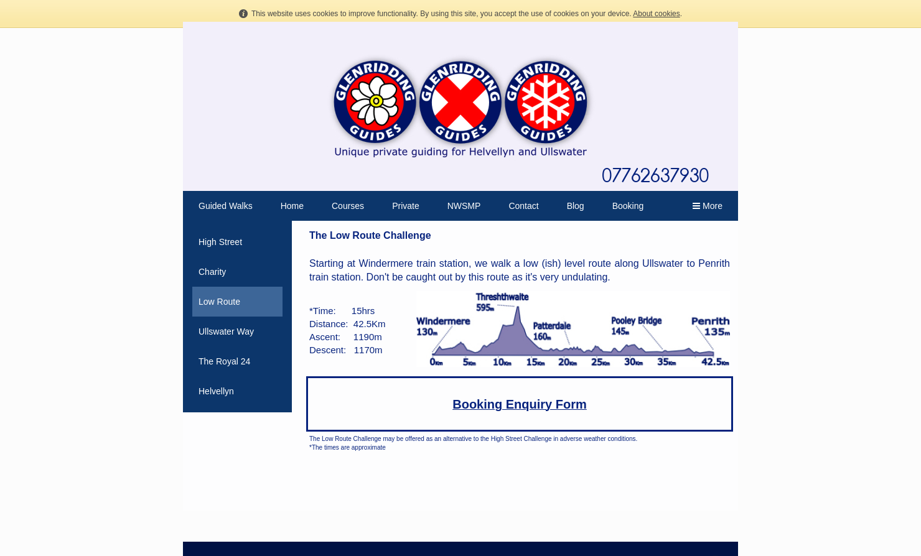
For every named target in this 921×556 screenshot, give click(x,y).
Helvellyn (216, 391)
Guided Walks (226, 206)
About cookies (656, 13)
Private (405, 206)
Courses (348, 206)
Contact (523, 206)
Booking (628, 206)
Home (292, 206)
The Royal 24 (224, 361)
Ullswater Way (226, 331)
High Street (220, 242)
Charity (212, 272)
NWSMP (464, 206)
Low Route (219, 302)
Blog (575, 206)
